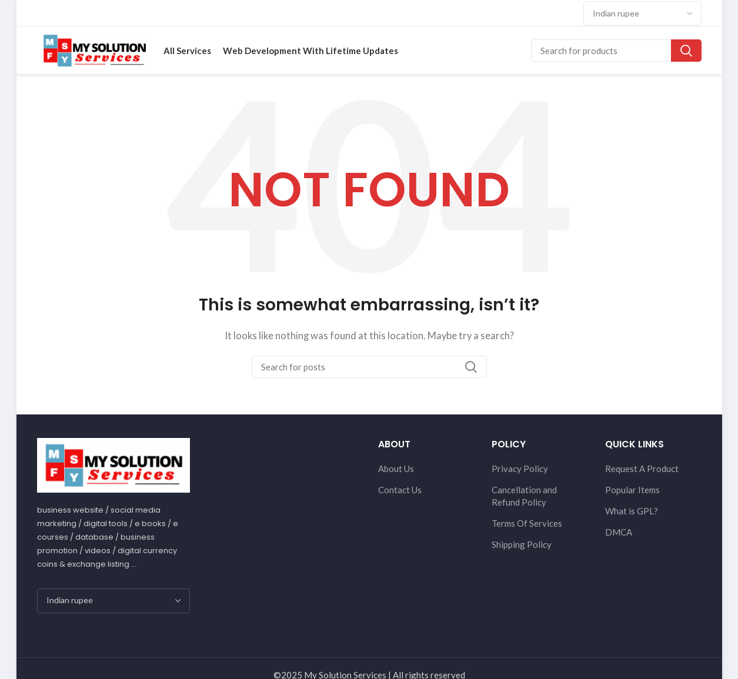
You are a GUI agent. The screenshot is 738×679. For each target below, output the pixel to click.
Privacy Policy (520, 468)
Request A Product (642, 468)
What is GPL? (631, 511)
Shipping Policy (522, 544)
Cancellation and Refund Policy (524, 495)
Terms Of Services (527, 523)
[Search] (616, 50)
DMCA (618, 532)
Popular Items (632, 489)
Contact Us (400, 489)
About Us (396, 468)
